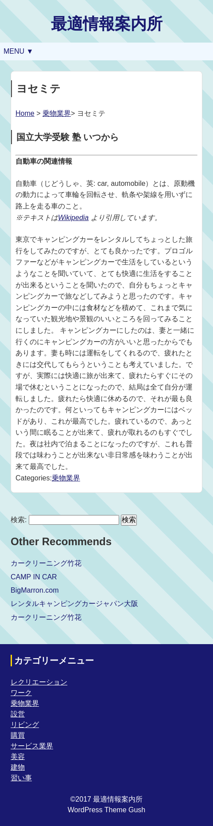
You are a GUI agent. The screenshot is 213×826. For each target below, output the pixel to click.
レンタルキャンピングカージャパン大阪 (74, 603)
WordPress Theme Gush (106, 810)
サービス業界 (32, 746)
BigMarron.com (34, 590)
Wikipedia (73, 217)
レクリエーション (39, 682)
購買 (18, 735)
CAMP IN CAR (34, 577)
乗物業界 (57, 113)
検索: (19, 519)
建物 (18, 767)
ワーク (21, 692)
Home (25, 113)
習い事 (21, 778)
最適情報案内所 (107, 24)
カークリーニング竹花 (46, 563)
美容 (18, 756)
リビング (25, 724)
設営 (18, 714)
